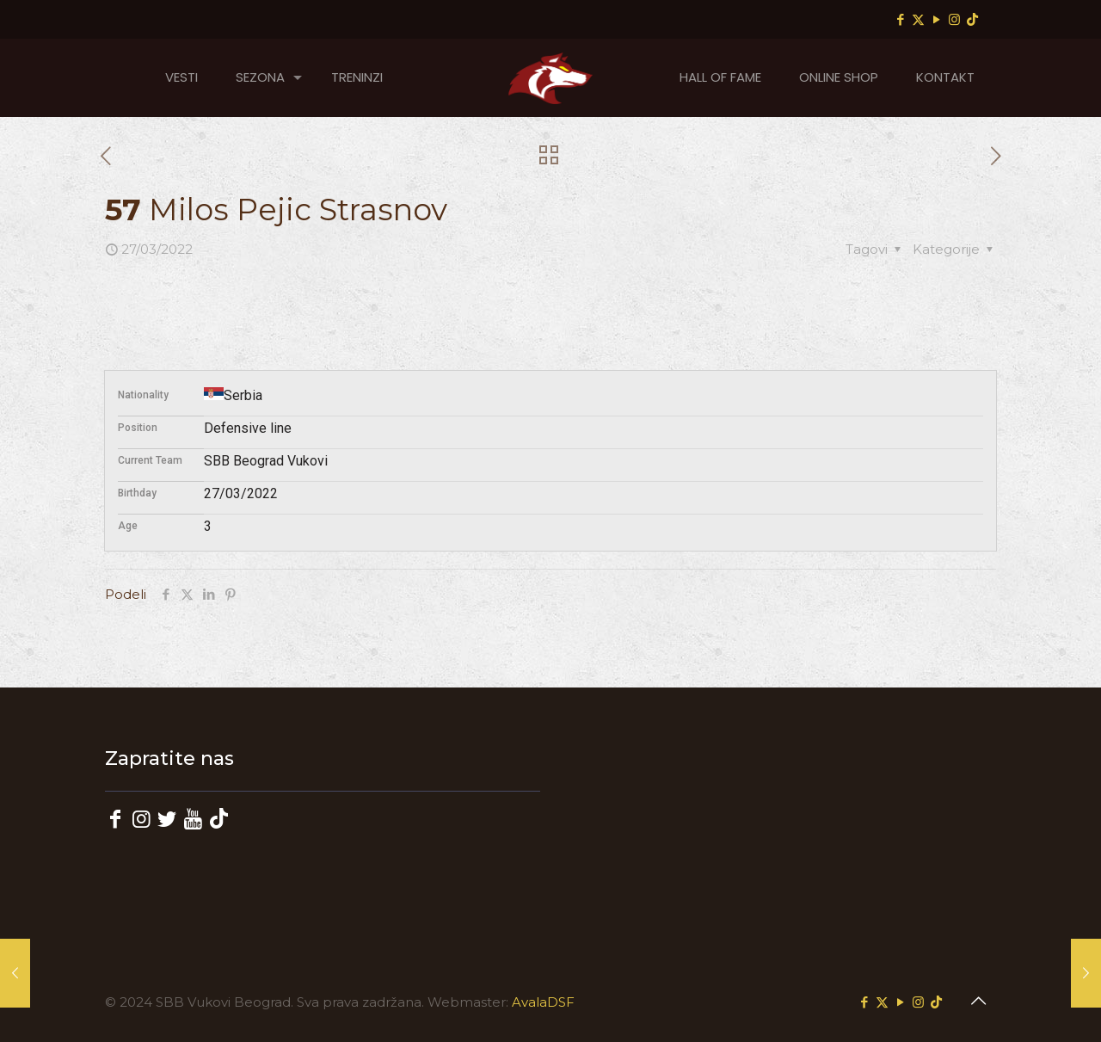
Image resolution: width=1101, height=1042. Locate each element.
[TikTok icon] (972, 19)
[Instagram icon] (954, 19)
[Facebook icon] (900, 19)
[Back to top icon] (978, 1001)
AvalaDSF (543, 1002)
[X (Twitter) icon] (918, 19)
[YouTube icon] (936, 19)
